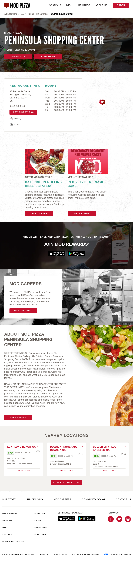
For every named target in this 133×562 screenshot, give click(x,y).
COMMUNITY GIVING (93, 499)
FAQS (4, 527)
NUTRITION (7, 520)
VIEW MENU (48, 56)
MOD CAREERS (62, 499)
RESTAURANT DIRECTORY (13, 541)
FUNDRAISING (35, 499)
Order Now (81, 213)
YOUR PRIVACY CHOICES (117, 554)
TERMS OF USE (60, 554)
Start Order (39, 213)
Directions (19, 470)
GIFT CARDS (7, 534)
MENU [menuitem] (69, 5)
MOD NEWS (39, 513)
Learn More (18, 417)
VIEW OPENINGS (23, 311)
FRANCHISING (40, 527)
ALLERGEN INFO (9, 513)
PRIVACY (44, 554)
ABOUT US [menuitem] (101, 5)
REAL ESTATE (40, 534)
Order (120, 5)
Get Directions (22, 111)
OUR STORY (9, 499)
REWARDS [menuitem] (84, 5)
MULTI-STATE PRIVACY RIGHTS (85, 554)
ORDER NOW (18, 56)
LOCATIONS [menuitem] (54, 5)
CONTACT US (123, 499)
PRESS (37, 520)
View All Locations (66, 482)
